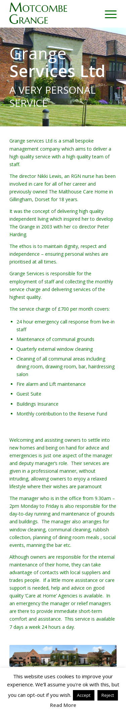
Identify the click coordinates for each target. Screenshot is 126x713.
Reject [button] (107, 695)
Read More (63, 705)
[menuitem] (107, 13)
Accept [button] (83, 695)
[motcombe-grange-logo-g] (52, 13)
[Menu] (107, 13)
